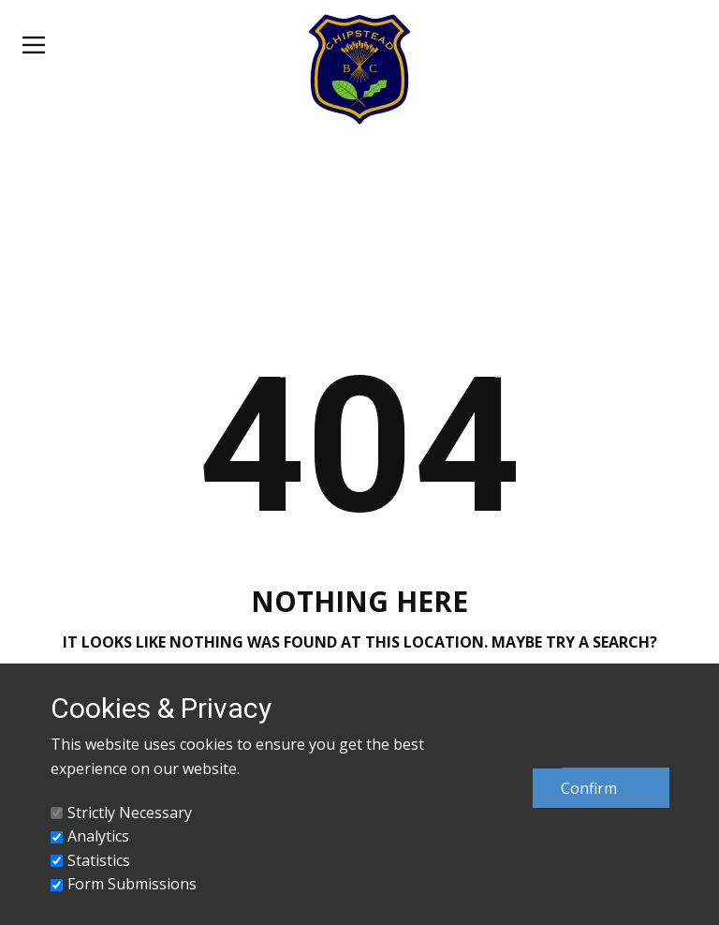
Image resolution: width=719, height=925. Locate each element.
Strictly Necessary (129, 812)
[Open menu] (33, 45)
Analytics (98, 836)
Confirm (589, 788)
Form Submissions (132, 883)
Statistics (98, 860)
